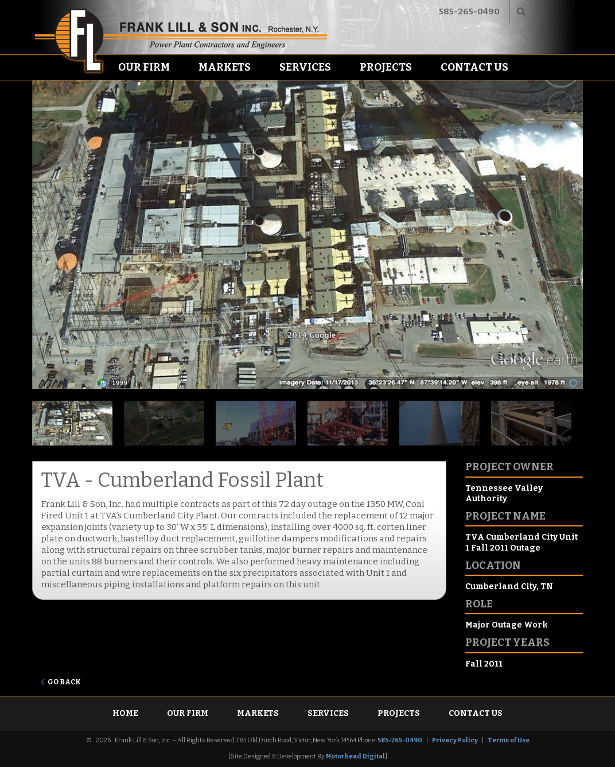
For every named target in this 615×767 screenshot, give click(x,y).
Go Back (64, 682)
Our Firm (144, 67)
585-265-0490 (469, 11)
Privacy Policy (455, 740)
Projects (386, 67)
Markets (224, 67)
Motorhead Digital (355, 756)
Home (125, 713)
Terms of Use (509, 740)
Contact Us (474, 67)
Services (305, 67)
